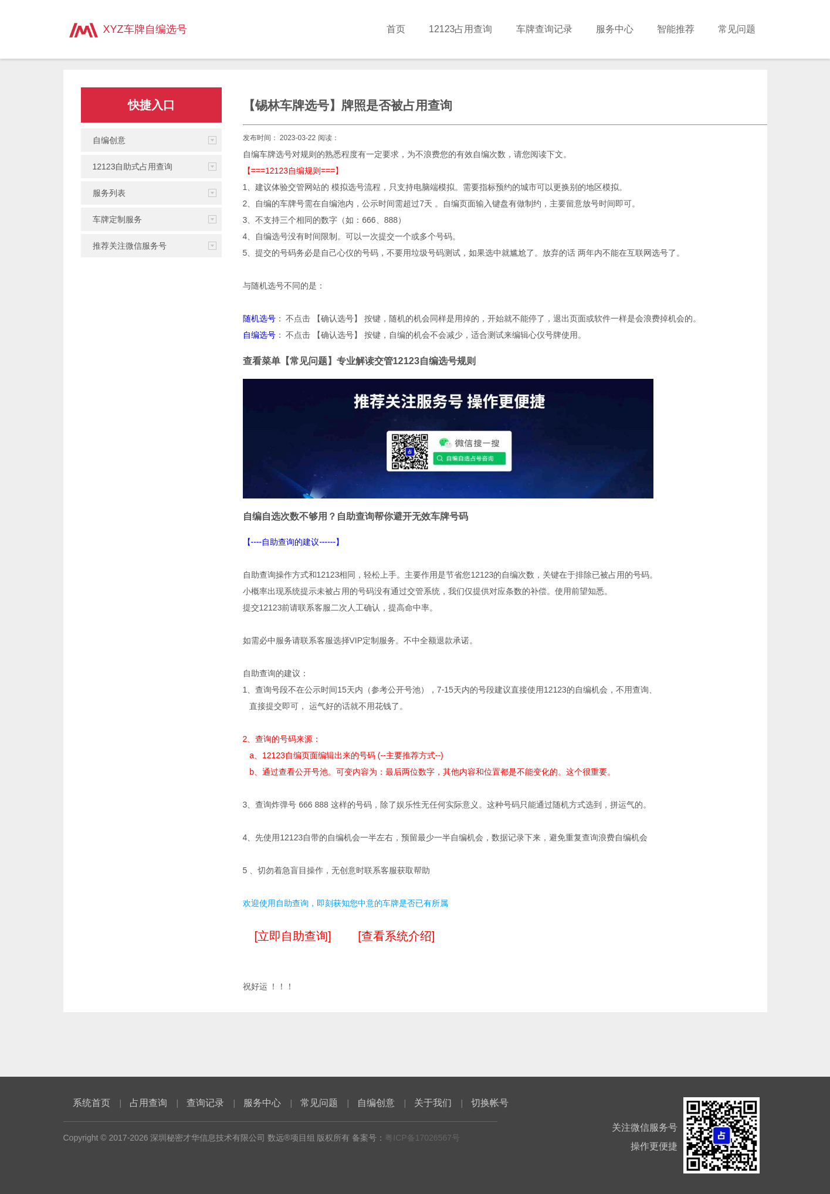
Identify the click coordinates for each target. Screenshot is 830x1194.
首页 (396, 29)
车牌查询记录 (544, 29)
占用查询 (148, 1103)
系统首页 (91, 1103)
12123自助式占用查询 (133, 166)
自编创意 (109, 140)
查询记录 (205, 1103)
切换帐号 (490, 1103)
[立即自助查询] (293, 936)
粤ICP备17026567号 (422, 1137)
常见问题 (737, 29)
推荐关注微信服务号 (130, 245)
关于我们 (433, 1103)
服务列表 (109, 193)
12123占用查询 (461, 29)
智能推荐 (676, 29)
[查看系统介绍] (396, 936)
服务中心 (614, 29)
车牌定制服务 (117, 219)
